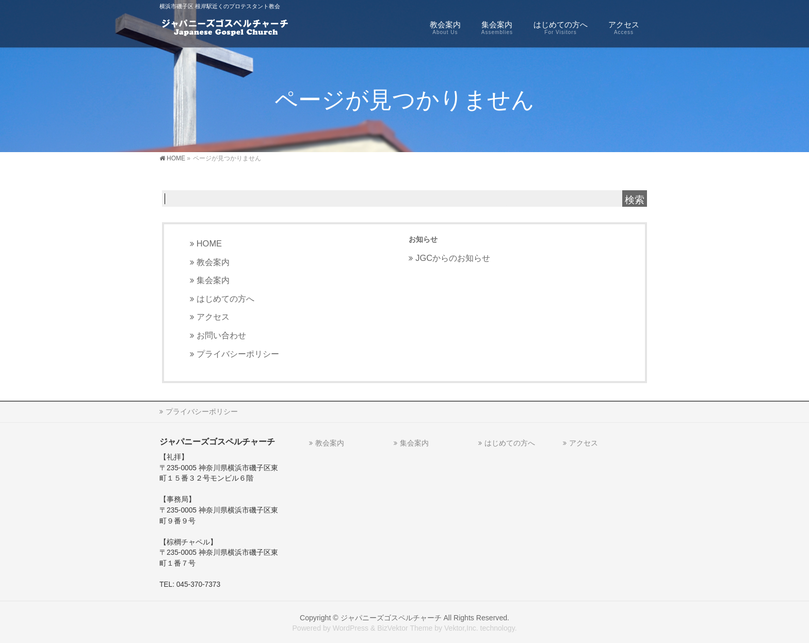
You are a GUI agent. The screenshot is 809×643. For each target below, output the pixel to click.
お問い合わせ (221, 335)
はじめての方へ (225, 298)
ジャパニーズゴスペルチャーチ (391, 618)
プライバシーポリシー (238, 353)
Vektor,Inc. (461, 628)
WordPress (350, 628)
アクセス (213, 316)
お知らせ (423, 239)
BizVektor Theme (404, 628)
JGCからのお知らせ (452, 257)
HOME (209, 243)
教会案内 (213, 262)
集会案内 (213, 280)
